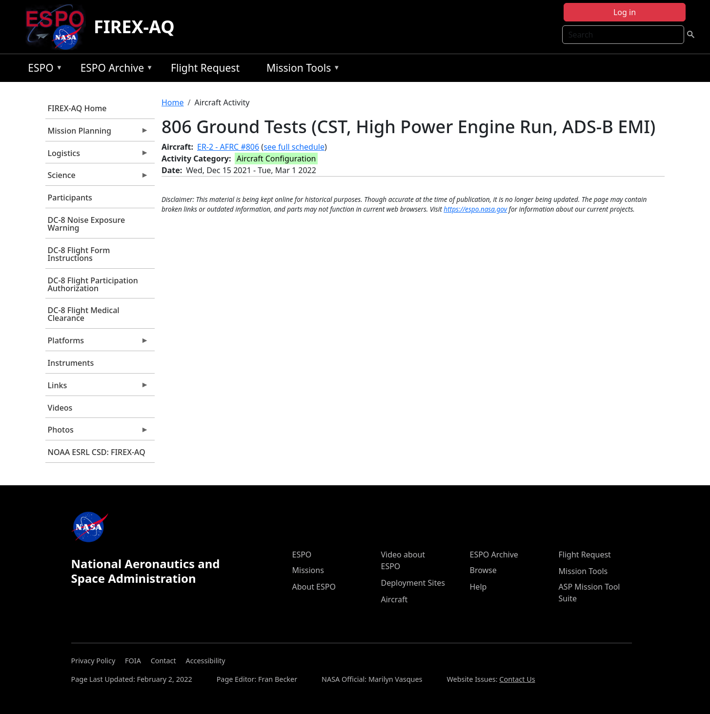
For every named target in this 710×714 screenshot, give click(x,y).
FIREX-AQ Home (77, 108)
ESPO (42, 69)
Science (97, 177)
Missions (308, 570)
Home (173, 102)
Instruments (71, 362)
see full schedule (294, 146)
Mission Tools (301, 69)
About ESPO (314, 586)
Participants (70, 197)
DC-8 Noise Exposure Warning (86, 224)
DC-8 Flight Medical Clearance (84, 314)
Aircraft (394, 599)
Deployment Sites (413, 582)
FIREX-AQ (134, 27)
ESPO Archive (114, 69)
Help (478, 586)
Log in (624, 12)
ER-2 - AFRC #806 (228, 146)
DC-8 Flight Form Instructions (79, 254)
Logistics (97, 155)
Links (97, 388)
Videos (60, 407)
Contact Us (517, 679)
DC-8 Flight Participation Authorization (93, 284)
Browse (483, 570)
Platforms (97, 343)
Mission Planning (97, 133)
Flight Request (205, 68)
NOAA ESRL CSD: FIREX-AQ (96, 452)
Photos (97, 432)
